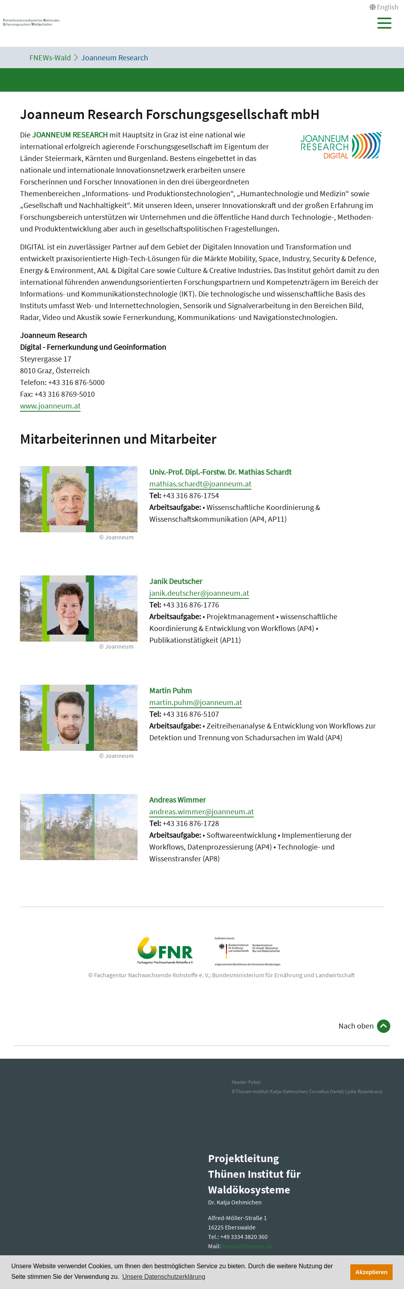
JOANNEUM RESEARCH (70, 134)
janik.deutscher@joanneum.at (199, 593)
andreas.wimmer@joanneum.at (201, 811)
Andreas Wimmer (177, 799)
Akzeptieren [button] (371, 1272)
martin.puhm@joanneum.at (195, 702)
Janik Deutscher (175, 581)
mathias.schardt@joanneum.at (200, 483)
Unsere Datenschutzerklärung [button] (163, 1276)
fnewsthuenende (246, 1246)
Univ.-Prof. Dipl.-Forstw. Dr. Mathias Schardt (220, 472)
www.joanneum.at (50, 405)
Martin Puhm (170, 690)
